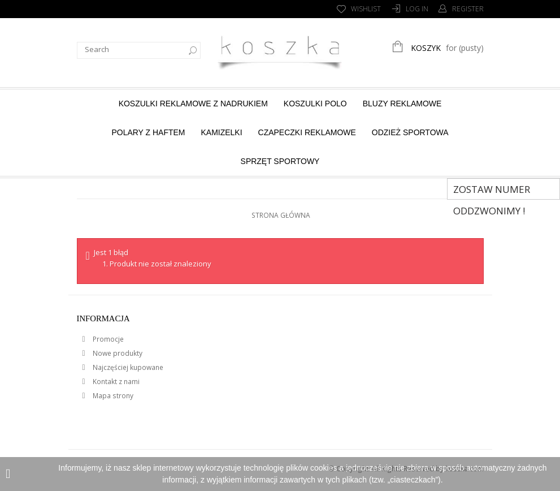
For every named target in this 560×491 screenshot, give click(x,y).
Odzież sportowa (410, 132)
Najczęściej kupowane (127, 367)
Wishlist (366, 9)
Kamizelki (221, 132)
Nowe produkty (116, 353)
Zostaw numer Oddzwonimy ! (491, 191)
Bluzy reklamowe (402, 103)
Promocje (107, 339)
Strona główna (280, 215)
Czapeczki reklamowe (307, 132)
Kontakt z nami (115, 381)
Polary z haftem (148, 132)
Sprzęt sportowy (280, 161)
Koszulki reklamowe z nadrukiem (193, 103)
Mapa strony (112, 395)
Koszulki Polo (315, 103)
